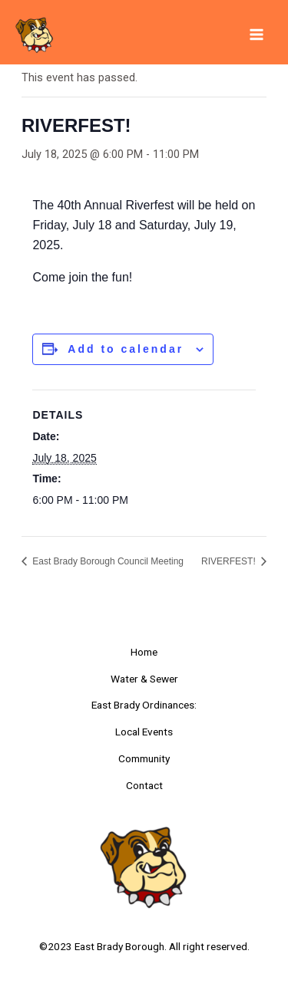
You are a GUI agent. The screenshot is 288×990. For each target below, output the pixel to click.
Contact (144, 785)
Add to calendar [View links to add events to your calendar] (126, 349)
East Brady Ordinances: (144, 705)
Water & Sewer (144, 679)
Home (144, 652)
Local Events (144, 731)
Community (144, 758)
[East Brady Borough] (34, 34)
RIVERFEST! (229, 561)
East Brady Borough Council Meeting (107, 561)
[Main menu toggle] (256, 34)
